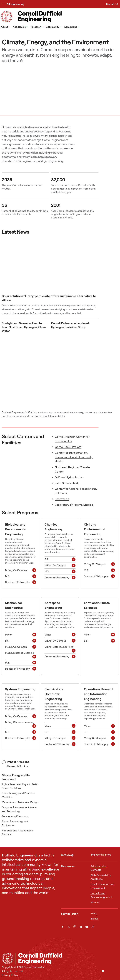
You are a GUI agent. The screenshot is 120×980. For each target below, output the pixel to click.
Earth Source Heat (66, 483)
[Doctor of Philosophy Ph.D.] (20, 582)
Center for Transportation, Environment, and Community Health (74, 457)
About (5, 26)
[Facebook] (63, 927)
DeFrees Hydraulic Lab (69, 477)
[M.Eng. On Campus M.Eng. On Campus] (20, 570)
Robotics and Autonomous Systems (17, 832)
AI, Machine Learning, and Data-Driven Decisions (20, 786)
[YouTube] (87, 927)
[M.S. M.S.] (20, 576)
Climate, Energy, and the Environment (16, 777)
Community (53, 26)
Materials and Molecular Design (20, 802)
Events (94, 918)
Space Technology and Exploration (15, 823)
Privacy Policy (10, 975)
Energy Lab (62, 499)
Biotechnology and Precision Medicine (18, 795)
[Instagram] (75, 927)
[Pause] (103, 971)
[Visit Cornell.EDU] (6, 16)
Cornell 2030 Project (68, 447)
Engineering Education (15, 816)
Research (36, 26)
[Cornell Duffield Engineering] (66, 958)
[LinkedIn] (80, 927)
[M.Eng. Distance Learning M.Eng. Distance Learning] (20, 655)
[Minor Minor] (20, 635)
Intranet (95, 902)
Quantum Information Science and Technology (19, 809)
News (93, 913)
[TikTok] (93, 927)
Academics (20, 26)
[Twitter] (69, 927)
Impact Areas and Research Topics (16, 764)
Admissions (71, 26)
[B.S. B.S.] (60, 559)
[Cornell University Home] (7, 958)
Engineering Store (100, 854)
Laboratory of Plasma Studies (74, 504)
